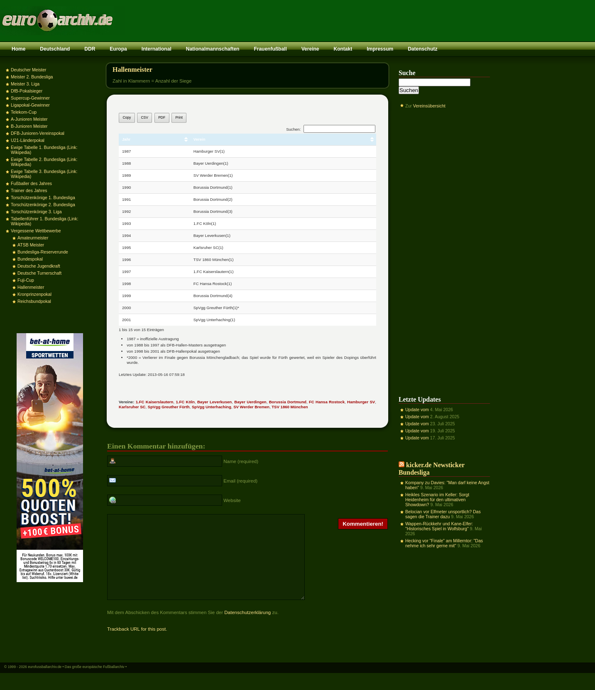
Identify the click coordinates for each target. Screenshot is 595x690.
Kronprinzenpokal (34, 294)
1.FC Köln (185, 402)
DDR (89, 49)
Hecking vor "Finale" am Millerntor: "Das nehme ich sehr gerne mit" (444, 543)
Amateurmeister (32, 237)
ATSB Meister (30, 244)
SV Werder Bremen (251, 407)
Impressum (380, 49)
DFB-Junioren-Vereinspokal (37, 133)
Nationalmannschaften (213, 49)
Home (18, 49)
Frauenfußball (270, 49)
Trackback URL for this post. (137, 645)
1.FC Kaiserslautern (155, 402)
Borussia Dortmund (287, 402)
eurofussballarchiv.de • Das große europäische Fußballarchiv (76, 683)
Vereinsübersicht (429, 105)
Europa (118, 49)
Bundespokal (30, 258)
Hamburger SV (361, 402)
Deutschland (55, 49)
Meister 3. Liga (25, 83)
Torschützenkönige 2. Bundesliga (43, 204)
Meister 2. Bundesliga (32, 76)
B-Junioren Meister (29, 126)
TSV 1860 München (290, 407)
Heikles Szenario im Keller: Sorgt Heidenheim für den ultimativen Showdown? (437, 499)
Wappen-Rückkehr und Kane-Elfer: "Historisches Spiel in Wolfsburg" (439, 526)
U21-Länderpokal (27, 140)
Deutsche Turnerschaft (39, 273)
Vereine (310, 49)
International (156, 49)
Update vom (417, 409)
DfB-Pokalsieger (26, 90)
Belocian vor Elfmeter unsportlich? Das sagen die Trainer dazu (443, 514)
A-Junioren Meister (29, 119)
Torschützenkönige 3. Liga (36, 211)
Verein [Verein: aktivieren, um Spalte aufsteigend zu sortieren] (199, 139)
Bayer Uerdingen (250, 402)
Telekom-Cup (24, 112)
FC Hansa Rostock (327, 402)
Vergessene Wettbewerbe (36, 230)
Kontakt (342, 49)
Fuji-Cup (25, 280)
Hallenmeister (30, 287)
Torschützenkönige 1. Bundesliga (43, 197)
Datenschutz (422, 49)
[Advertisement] (444, 246)
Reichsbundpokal (34, 301)
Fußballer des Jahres (31, 183)
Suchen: (330, 129)
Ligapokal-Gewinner (30, 104)
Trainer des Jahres (29, 190)
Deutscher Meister (29, 69)
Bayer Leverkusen (214, 402)
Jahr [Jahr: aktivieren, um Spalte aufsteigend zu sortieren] (126, 139)
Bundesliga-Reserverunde (42, 251)
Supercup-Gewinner (30, 97)
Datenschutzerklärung (247, 628)
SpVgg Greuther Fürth (169, 407)
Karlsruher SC (132, 407)
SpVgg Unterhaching (211, 407)
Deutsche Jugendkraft (38, 265)
